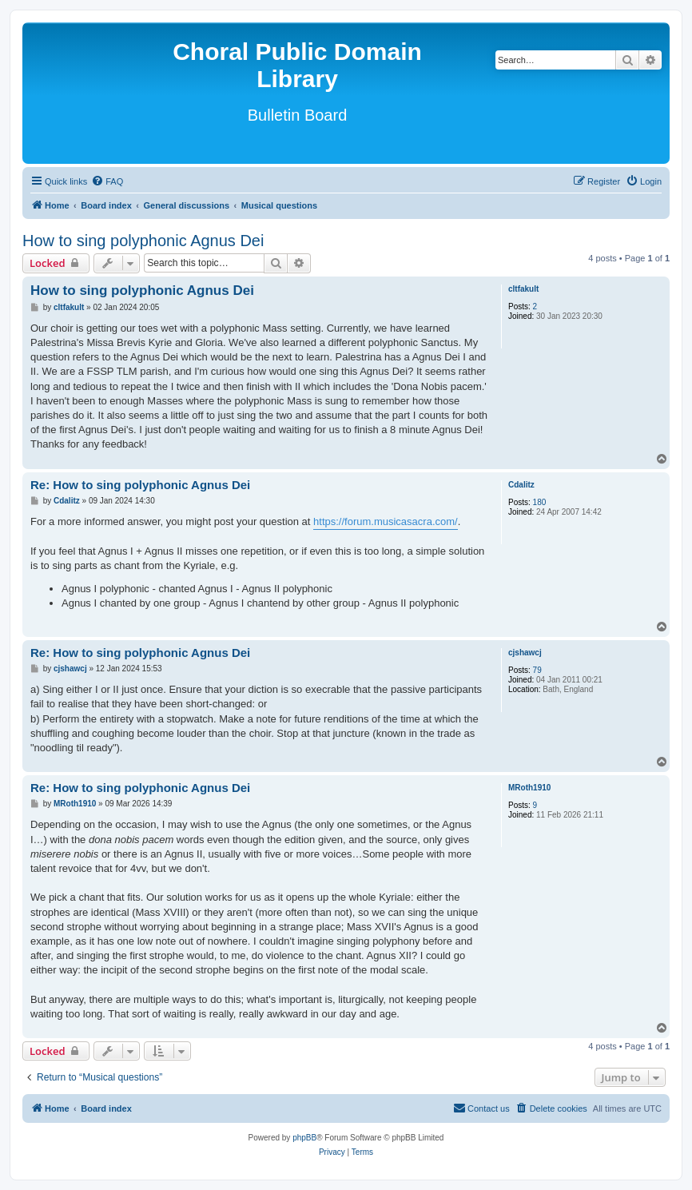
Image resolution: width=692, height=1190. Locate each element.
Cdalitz (521, 484)
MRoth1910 (529, 787)
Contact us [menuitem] (481, 1107)
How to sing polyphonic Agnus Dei (143, 240)
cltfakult (523, 289)
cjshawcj (525, 652)
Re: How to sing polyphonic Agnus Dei (140, 485)
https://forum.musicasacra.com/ (385, 521)
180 (540, 502)
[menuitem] (107, 181)
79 (537, 670)
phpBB (304, 1137)
